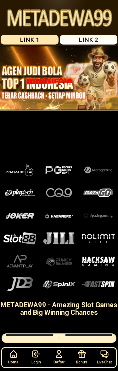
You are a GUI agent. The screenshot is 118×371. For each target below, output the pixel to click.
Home (13, 356)
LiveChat (104, 356)
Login (36, 356)
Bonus (81, 356)
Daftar (59, 356)
